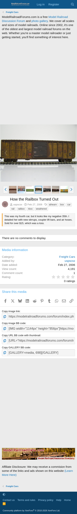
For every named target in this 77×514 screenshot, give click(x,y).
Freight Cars (67, 256)
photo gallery (39, 21)
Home (67, 500)
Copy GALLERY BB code (16, 347)
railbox (21, 208)
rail (12, 208)
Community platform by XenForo (31, 510)
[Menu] (5, 4)
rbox (30, 208)
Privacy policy (45, 500)
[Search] (72, 4)
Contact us (9, 500)
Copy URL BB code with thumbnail (21, 335)
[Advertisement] (38, 81)
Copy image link (11, 311)
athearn (53, 204)
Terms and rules (26, 500)
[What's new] (65, 4)
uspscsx (17, 204)
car (69, 204)
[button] (5, 189)
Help (58, 500)
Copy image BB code (13, 323)
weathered (41, 208)
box (62, 204)
